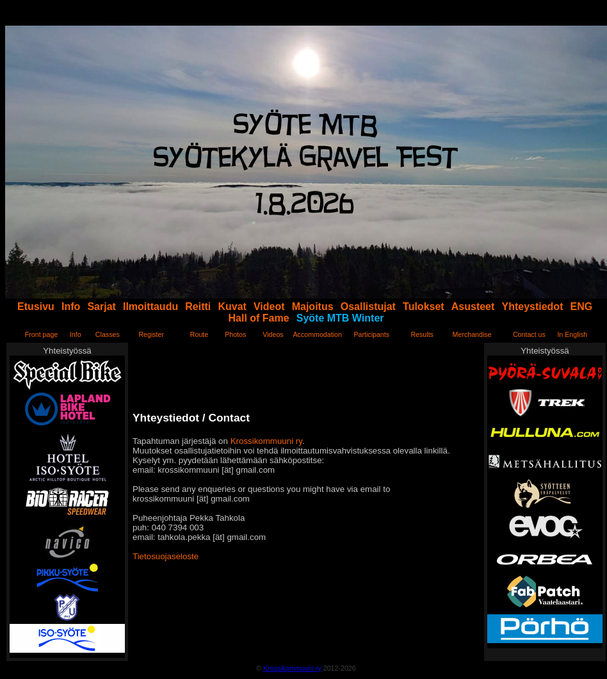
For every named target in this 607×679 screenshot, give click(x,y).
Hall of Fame (259, 318)
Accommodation (317, 334)
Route (199, 334)
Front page (41, 334)
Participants (371, 334)
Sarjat (101, 306)
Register (151, 334)
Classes (107, 334)
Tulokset (423, 306)
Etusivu (35, 306)
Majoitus (313, 306)
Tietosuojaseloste (165, 556)
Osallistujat (368, 306)
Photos (235, 334)
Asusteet (473, 306)
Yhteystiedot (532, 306)
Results (421, 334)
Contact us (529, 334)
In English (572, 334)
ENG (582, 306)
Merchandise (472, 334)
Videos (273, 334)
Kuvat (232, 306)
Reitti (198, 306)
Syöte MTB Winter (340, 318)
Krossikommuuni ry (266, 441)
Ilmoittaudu (150, 306)
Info (70, 306)
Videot (269, 306)
